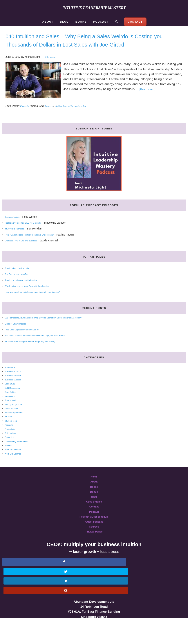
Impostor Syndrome (16, 420)
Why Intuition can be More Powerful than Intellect (32, 294)
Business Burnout (15, 379)
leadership (75, 114)
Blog (94, 505)
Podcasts (25, 114)
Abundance (11, 375)
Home (94, 485)
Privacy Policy (93, 540)
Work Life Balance (15, 461)
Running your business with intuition (25, 288)
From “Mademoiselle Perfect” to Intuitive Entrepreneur (35, 242)
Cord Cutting (12, 400)
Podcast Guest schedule (94, 525)
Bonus (94, 500)
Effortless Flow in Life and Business (25, 248)
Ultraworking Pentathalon (19, 449)
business (52, 114)
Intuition (9, 424)
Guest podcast (13, 416)
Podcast (94, 520)
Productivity (11, 437)
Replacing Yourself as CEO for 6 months (28, 230)
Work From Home (15, 457)
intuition (63, 114)
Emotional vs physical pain (20, 276)
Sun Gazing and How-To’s (19, 282)
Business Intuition (15, 383)
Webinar (9, 453)
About (93, 489)
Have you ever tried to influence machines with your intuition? (40, 300)
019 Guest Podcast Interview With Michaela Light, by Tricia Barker (42, 343)
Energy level (12, 408)
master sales (89, 114)
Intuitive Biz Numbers (17, 236)
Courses (94, 535)
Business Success (15, 387)
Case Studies (94, 510)
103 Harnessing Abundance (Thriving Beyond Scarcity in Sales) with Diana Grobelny (53, 325)
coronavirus (11, 404)
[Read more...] (149, 97)
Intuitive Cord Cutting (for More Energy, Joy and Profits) (36, 349)
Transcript (10, 445)
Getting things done (16, 412)
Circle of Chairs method (18, 331)
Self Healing (12, 441)
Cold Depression (14, 396)
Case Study (11, 391)
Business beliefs (14, 225)
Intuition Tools (12, 429)
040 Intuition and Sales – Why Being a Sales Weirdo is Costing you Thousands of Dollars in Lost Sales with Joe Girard (88, 44)
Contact (94, 515)
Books (94, 495)
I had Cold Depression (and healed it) (26, 337)
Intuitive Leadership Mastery (94, 7)
